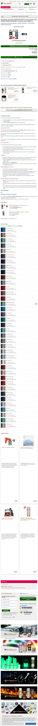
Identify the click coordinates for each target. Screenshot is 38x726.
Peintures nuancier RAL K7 (9, 646)
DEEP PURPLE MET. (8, 313)
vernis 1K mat (17, 199)
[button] (34, 4)
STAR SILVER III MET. (8, 413)
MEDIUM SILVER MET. (8, 344)
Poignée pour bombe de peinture (8, 447)
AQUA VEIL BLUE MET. (9, 239)
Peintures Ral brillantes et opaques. (10, 569)
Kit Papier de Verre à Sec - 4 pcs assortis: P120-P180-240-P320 (27, 448)
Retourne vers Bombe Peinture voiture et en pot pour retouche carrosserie (16, 107)
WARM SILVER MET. (8, 424)
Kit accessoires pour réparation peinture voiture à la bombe (8, 476)
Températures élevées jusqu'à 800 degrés (10, 615)
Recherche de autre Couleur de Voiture (19, 46)
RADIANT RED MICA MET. (9, 376)
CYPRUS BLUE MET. (8, 307)
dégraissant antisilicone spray (18, 157)
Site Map (21, 667)
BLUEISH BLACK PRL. (8, 260)
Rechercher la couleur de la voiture (20, 16)
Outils (23, 1)
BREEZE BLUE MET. (8, 281)
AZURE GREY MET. (8, 244)
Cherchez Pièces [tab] (25, 508)
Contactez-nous (22, 669)
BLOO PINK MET (8, 249)
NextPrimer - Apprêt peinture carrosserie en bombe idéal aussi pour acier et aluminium (28, 476)
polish (21, 163)
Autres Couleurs (19, 43)
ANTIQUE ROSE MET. (8, 233)
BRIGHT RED (7, 286)
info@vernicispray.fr (6, 667)
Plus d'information (10, 721)
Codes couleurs (22, 671)
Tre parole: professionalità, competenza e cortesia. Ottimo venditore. (13, 502)
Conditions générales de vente (24, 663)
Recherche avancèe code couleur (8, 532)
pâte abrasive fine (28, 163)
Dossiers (18, 1)
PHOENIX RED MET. (8, 366)
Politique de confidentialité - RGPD (25, 673)
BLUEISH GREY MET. (8, 265)
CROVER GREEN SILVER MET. (10, 302)
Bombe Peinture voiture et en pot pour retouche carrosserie (13, 12)
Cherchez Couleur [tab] (8, 508)
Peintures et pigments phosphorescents (10, 584)
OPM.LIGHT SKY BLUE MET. (9, 355)
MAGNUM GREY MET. (8, 334)
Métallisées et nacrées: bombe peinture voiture (31, 88)
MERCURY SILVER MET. (9, 350)
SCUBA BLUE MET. (8, 397)
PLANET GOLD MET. (8, 371)
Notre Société (22, 661)
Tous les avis (22, 665)
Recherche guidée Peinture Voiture (28, 514)
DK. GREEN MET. (8, 318)
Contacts (27, 1)
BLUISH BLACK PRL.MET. (9, 270)
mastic (36, 157)
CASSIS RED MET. (8, 297)
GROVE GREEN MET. (8, 323)
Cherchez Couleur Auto (5, 7)
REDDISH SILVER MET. (9, 387)
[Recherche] (16, 4)
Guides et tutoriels (12, 1)
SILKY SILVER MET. (8, 403)
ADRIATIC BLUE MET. (8, 228)
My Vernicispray (33, 1)
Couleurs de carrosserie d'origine (9, 553)
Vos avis (4, 496)
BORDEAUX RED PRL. (8, 276)
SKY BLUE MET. (7, 408)
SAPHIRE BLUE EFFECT (9, 392)
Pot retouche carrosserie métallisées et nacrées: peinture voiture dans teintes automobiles (12, 96)
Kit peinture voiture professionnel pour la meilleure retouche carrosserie (13, 88)
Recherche (6, 525)
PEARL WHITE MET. (8, 360)
